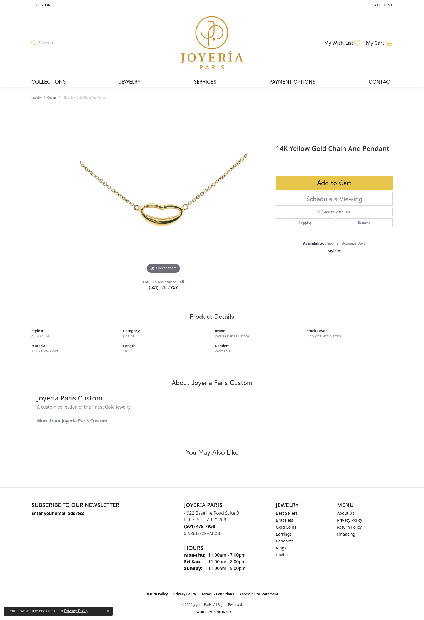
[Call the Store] (199, 526)
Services (205, 81)
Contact (381, 81)
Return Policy (349, 527)
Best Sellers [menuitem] (287, 513)
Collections (48, 81)
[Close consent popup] (108, 611)
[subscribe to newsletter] (112, 524)
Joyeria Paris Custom (232, 335)
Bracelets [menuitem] (284, 520)
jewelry (36, 97)
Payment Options (292, 81)
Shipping (305, 223)
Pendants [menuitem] (285, 541)
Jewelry (130, 81)
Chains (51, 97)
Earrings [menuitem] (283, 534)
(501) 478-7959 (163, 287)
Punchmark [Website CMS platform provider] (222, 612)
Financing (346, 534)
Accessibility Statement (258, 594)
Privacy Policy (349, 520)
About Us (345, 513)
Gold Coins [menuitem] (286, 527)
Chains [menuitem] (282, 554)
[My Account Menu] (384, 5)
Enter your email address (57, 513)
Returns (364, 223)
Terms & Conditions (218, 594)
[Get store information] (202, 533)
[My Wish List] (342, 43)
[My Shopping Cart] (379, 43)
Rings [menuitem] (281, 548)
